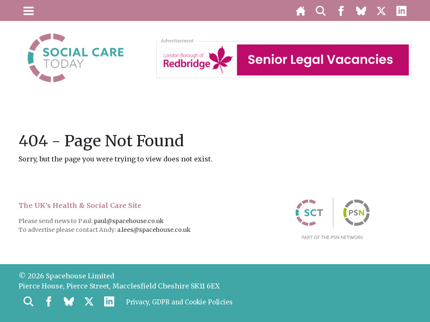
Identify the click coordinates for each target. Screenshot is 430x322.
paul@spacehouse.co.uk (129, 221)
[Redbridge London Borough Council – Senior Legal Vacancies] (284, 59)
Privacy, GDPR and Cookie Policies (183, 303)
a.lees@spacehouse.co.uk (154, 230)
